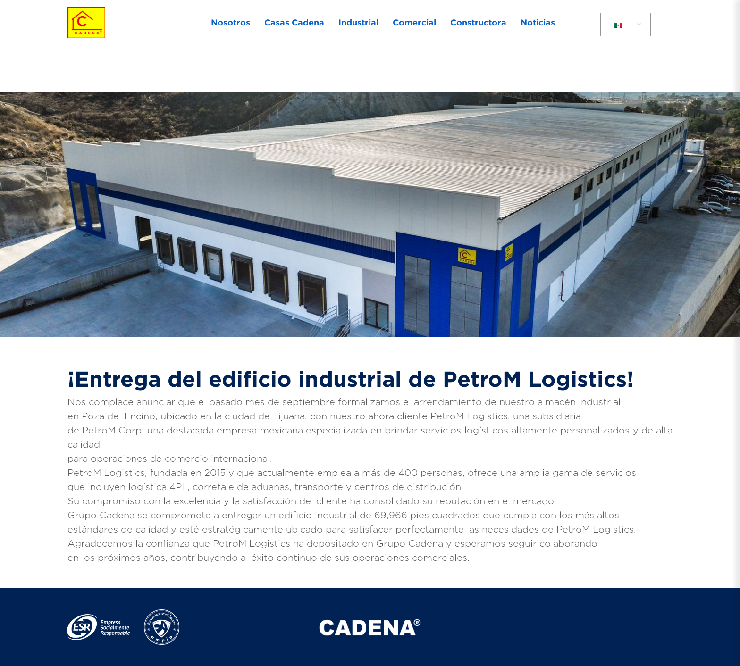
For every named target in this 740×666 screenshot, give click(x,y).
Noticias (538, 22)
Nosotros (230, 22)
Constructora (478, 22)
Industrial (358, 22)
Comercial (414, 22)
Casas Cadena (294, 22)
